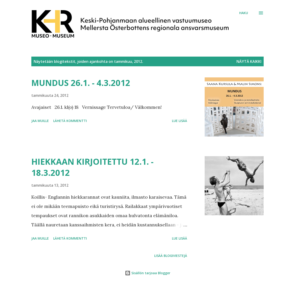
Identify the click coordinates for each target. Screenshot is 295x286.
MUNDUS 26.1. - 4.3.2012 (80, 82)
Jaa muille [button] (40, 121)
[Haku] (243, 13)
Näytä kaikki (248, 61)
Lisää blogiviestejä (170, 255)
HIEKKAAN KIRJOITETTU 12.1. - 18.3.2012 (92, 167)
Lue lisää (179, 121)
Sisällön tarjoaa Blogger (147, 273)
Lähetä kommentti (70, 121)
